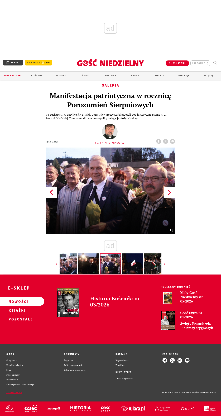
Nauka (135, 75)
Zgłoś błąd (14, 392)
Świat (86, 75)
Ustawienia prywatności (75, 370)
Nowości (17, 301)
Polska (61, 75)
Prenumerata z (38, 63)
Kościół (37, 75)
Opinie (159, 75)
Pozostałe (17, 319)
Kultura (110, 75)
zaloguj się (200, 63)
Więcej (208, 75)
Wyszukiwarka (215, 63)
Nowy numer (12, 75)
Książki (17, 310)
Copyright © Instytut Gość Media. (176, 392)
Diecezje (184, 75)
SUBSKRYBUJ (177, 63)
